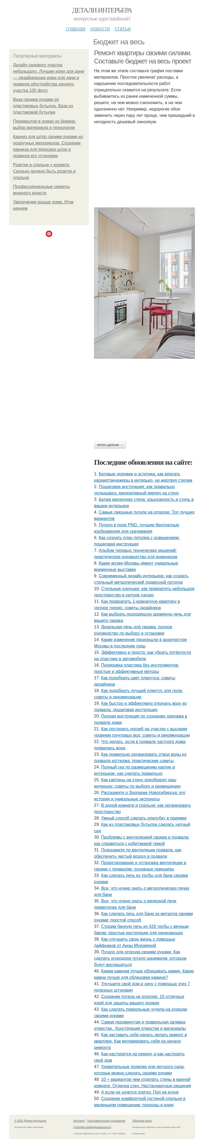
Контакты (79, 1120)
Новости (100, 28)
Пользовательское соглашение (106, 1120)
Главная (75, 28)
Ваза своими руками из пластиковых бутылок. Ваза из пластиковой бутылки (43, 105)
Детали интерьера (102, 10)
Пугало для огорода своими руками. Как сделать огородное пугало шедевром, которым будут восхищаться (140, 958)
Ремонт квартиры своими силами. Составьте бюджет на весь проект (142, 57)
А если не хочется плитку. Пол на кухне (140, 1092)
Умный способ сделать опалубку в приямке (144, 818)
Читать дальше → (110, 445)
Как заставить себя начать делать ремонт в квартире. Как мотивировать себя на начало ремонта (140, 1041)
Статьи (122, 28)
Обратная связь (142, 1120)
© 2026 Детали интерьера (30, 1120)
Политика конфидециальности (92, 1127)
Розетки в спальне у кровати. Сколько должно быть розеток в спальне (44, 171)
